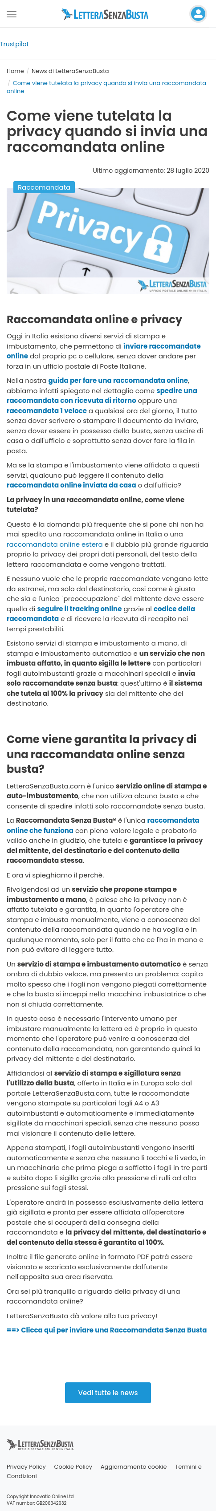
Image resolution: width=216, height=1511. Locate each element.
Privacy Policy (26, 1466)
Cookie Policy (73, 1466)
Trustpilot (14, 44)
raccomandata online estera (55, 544)
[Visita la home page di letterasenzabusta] (108, 14)
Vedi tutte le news (108, 1392)
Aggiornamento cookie (134, 1466)
